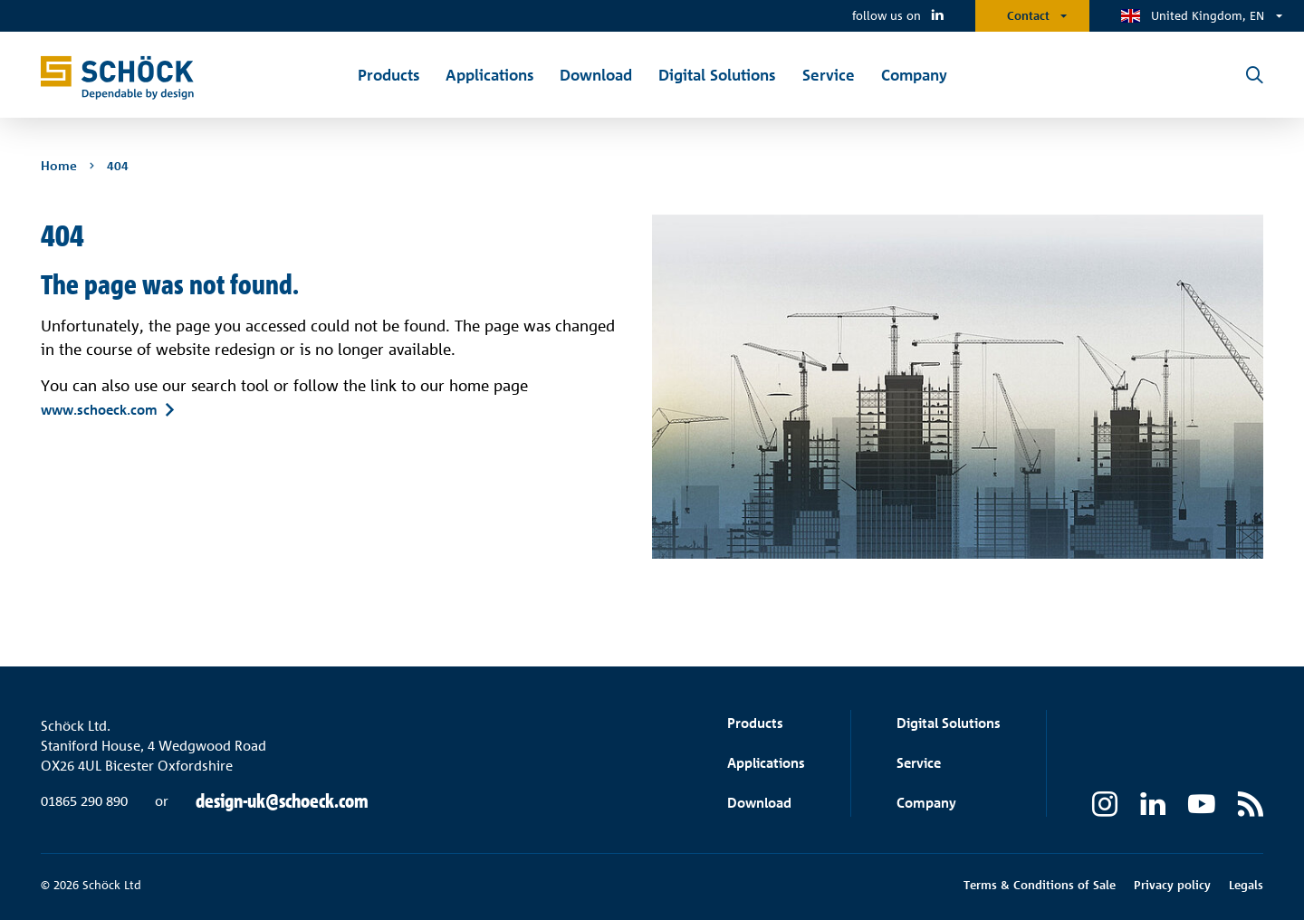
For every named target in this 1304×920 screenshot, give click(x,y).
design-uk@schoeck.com (282, 801)
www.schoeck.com (99, 409)
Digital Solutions (948, 723)
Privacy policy (1172, 884)
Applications (766, 762)
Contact (1028, 15)
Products (755, 723)
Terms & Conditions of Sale (1040, 884)
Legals (1246, 884)
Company (926, 802)
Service (918, 762)
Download (759, 802)
